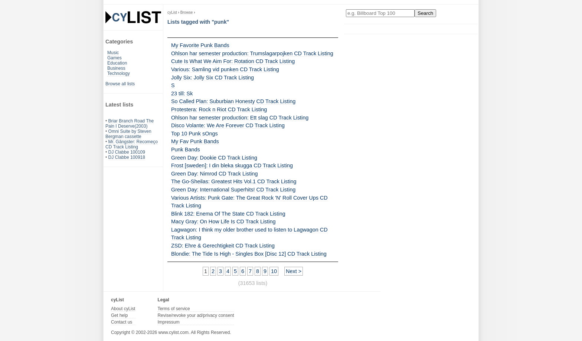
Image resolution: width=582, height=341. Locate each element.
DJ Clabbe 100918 (126, 157)
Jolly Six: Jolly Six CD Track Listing (212, 78)
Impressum (168, 322)
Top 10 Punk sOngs (194, 134)
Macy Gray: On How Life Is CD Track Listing (223, 221)
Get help (119, 315)
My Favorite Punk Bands (200, 45)
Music (113, 52)
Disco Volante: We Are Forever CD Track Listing (228, 125)
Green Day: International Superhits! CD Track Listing (233, 190)
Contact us (121, 322)
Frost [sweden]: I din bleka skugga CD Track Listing (232, 165)
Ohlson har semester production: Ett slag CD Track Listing (239, 118)
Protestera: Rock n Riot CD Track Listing (219, 109)
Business (116, 68)
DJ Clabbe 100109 (126, 152)
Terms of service (173, 308)
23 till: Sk (182, 93)
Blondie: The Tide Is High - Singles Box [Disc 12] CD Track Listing (249, 254)
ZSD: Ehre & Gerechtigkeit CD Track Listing (223, 246)
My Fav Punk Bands (195, 141)
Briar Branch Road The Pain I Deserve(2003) (129, 123)
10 (274, 271)
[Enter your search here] (380, 13)
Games (114, 57)
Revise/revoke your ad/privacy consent (195, 315)
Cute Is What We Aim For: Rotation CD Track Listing (233, 61)
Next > (293, 271)
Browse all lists (120, 83)
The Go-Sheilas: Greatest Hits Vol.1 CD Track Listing (234, 181)
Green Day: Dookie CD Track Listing (214, 158)
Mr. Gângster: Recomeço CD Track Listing (131, 144)
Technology (118, 73)
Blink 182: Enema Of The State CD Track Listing (228, 214)
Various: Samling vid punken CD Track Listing (225, 69)
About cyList (123, 308)
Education (117, 63)
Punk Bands (185, 150)
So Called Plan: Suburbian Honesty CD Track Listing (233, 101)
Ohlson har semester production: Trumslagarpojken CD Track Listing (252, 53)
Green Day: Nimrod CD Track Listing (214, 174)
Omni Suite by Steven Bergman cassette (128, 134)
